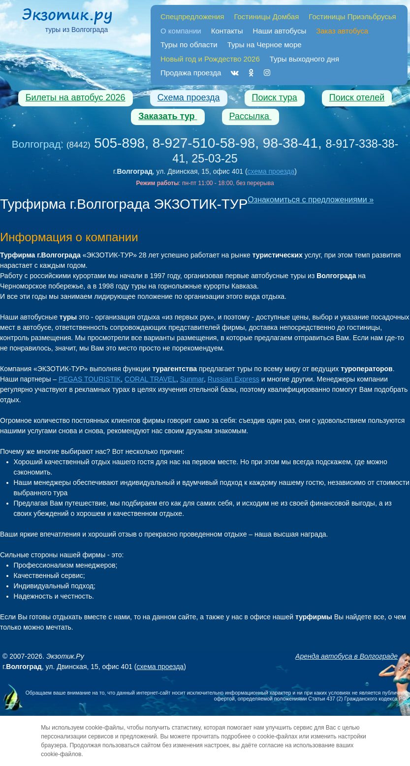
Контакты (227, 31)
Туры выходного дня (304, 59)
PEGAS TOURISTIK (90, 379)
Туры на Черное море (264, 44)
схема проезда (271, 171)
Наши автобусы (280, 31)
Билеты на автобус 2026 (76, 97)
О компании (180, 31)
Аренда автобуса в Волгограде (346, 656)
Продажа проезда (190, 72)
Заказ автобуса (342, 31)
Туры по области (189, 44)
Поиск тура (274, 97)
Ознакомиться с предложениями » (311, 199)
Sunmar (192, 379)
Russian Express (233, 379)
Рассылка (250, 116)
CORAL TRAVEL (150, 379)
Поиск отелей (357, 97)
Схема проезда (189, 97)
